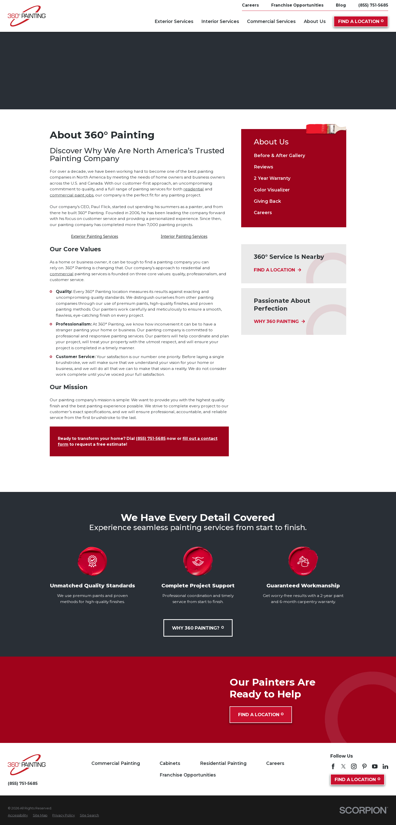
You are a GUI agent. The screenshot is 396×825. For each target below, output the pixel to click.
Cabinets (170, 763)
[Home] (26, 16)
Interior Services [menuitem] (220, 21)
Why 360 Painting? (198, 628)
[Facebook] (333, 766)
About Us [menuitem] (315, 21)
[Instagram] (354, 766)
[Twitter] (343, 766)
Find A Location (361, 21)
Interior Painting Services (184, 236)
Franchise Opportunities (188, 775)
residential (193, 189)
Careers (275, 763)
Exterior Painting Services (94, 236)
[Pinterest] (364, 766)
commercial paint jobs (71, 195)
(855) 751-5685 (373, 5)
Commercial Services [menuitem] (271, 21)
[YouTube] (375, 766)
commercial (61, 273)
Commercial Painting (115, 763)
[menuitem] (294, 155)
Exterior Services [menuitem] (174, 21)
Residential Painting (223, 763)
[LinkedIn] (385, 766)
